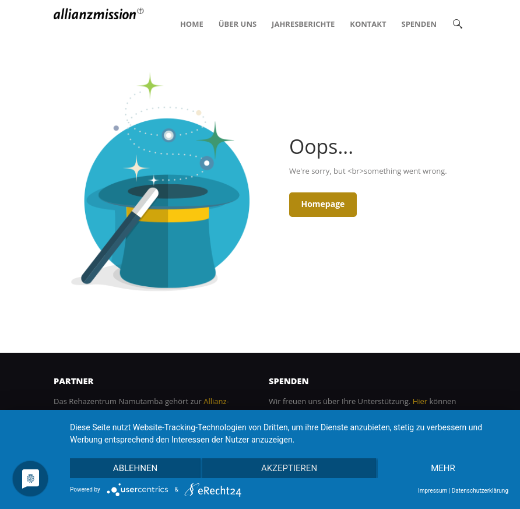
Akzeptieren (289, 468)
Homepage (323, 203)
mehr (443, 468)
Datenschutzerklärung (480, 490)
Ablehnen (135, 468)
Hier (420, 401)
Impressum (432, 490)
